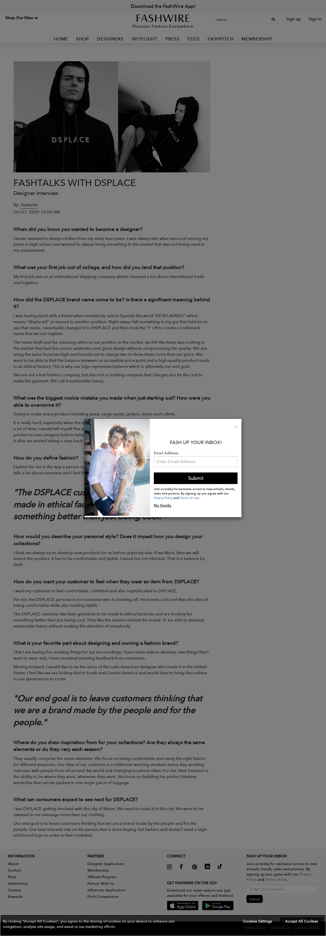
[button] (163, 925)
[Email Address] (196, 461)
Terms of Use (189, 498)
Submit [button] (195, 478)
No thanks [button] (162, 505)
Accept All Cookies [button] (301, 921)
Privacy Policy (163, 498)
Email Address (166, 453)
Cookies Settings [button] (257, 921)
